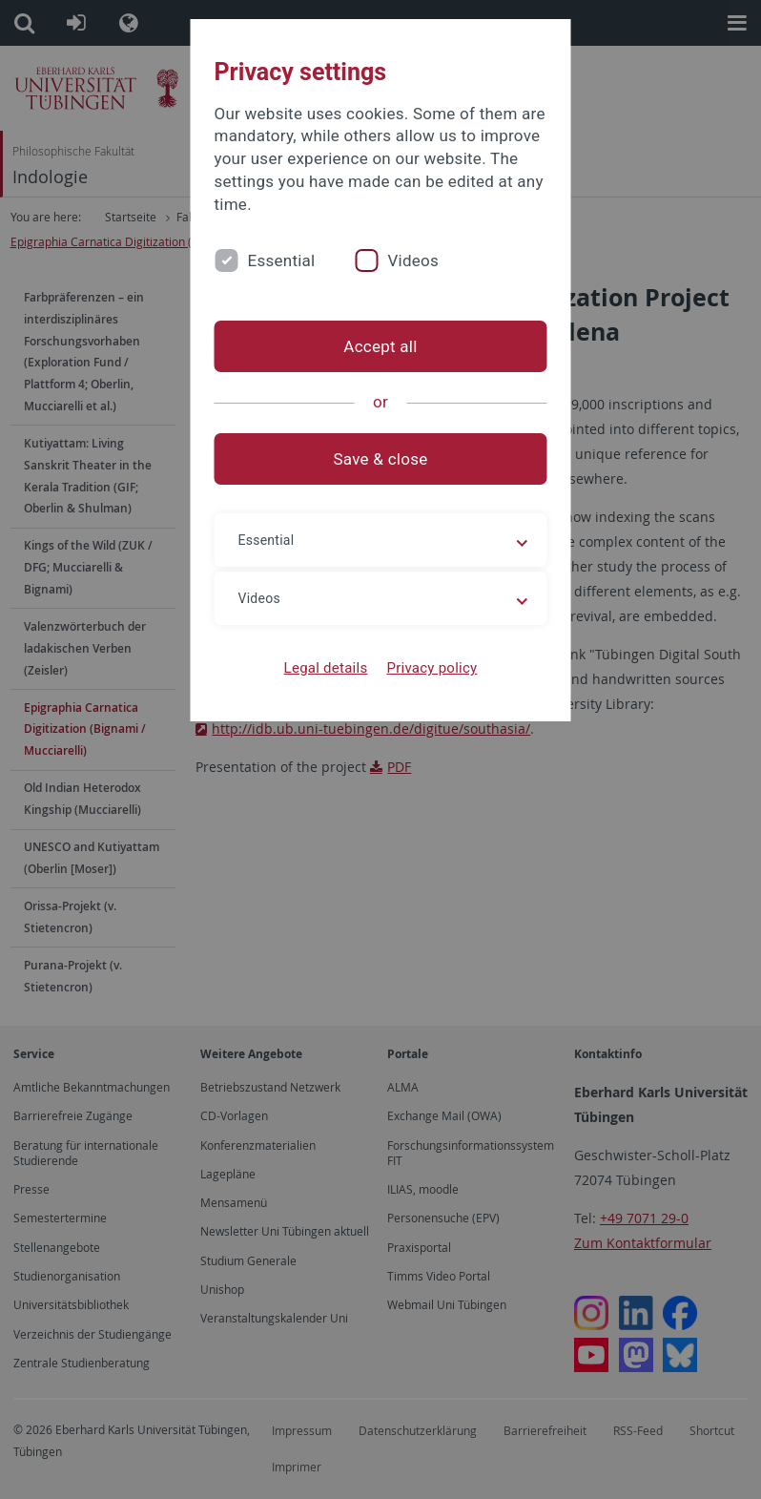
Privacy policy (431, 668)
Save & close (381, 458)
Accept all (380, 346)
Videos (413, 260)
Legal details (326, 668)
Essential (282, 260)
